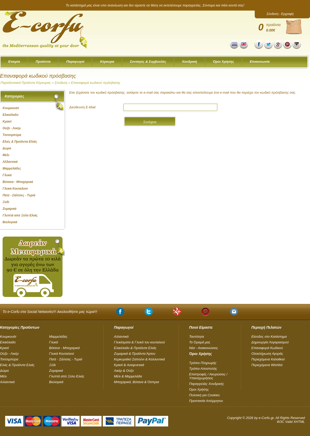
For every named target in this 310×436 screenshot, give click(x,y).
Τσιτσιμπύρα (9, 359)
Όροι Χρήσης (223, 61)
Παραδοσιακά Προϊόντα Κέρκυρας (26, 83)
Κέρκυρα (107, 61)
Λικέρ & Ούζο (124, 371)
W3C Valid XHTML (291, 422)
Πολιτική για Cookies (204, 395)
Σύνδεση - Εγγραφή (280, 14)
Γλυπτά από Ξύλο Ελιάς (66, 376)
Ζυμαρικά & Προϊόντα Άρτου (134, 354)
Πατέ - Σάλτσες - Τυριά (65, 359)
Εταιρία (14, 61)
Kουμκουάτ (8, 336)
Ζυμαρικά (56, 371)
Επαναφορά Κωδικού (267, 348)
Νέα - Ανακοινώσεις (203, 348)
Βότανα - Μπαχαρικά (64, 348)
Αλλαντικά (7, 382)
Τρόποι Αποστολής (203, 368)
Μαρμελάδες (58, 336)
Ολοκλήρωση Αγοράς (267, 354)
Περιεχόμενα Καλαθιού (268, 359)
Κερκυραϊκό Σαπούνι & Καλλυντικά (139, 359)
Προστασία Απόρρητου (206, 401)
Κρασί (4, 348)
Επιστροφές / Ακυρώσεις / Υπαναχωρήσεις (208, 376)
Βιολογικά (56, 382)
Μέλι (3, 376)
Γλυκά (53, 342)
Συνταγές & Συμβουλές (148, 61)
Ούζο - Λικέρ (9, 354)
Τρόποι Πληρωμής (202, 363)
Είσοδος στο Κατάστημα (269, 336)
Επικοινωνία (260, 61)
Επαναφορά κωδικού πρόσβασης (95, 83)
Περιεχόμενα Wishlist (266, 365)
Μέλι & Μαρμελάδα (128, 376)
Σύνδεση (61, 83)
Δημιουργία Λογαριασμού (270, 342)
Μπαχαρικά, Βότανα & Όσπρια (136, 382)
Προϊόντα (43, 61)
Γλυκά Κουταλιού (61, 354)
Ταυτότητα (196, 336)
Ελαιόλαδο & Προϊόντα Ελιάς (135, 348)
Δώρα (4, 371)
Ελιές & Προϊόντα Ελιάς (17, 365)
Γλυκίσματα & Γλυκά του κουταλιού (139, 342)
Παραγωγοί (75, 61)
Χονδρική (189, 61)
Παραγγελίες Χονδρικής (206, 384)
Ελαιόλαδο (8, 342)
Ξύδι (52, 365)
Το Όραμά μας (199, 342)
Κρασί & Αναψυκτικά (129, 365)
